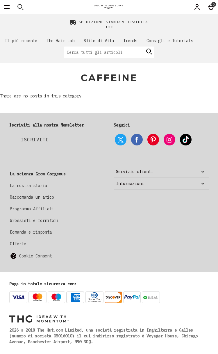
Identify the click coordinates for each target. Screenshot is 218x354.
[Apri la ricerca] (20, 7)
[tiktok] (186, 140)
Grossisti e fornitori (34, 220)
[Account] (197, 7)
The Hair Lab (60, 40)
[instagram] (169, 140)
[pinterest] (153, 140)
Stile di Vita (99, 40)
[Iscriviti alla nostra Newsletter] (35, 139)
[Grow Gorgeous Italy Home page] (108, 7)
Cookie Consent (35, 256)
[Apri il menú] (7, 7)
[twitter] (121, 140)
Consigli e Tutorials (169, 40)
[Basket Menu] (211, 7)
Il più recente (21, 40)
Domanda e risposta (31, 232)
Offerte (18, 243)
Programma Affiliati (32, 208)
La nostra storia (28, 185)
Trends (130, 40)
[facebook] (137, 140)
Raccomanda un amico (32, 197)
